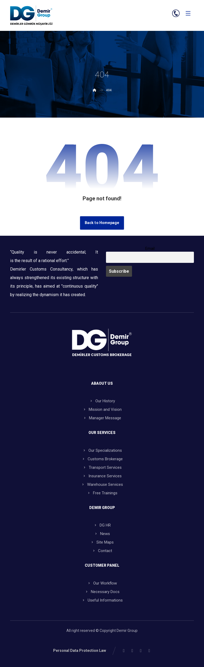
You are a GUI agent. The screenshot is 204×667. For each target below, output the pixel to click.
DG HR (102, 525)
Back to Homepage (102, 223)
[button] (188, 13)
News (102, 533)
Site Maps (102, 542)
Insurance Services (102, 476)
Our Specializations (102, 450)
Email (150, 248)
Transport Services (102, 467)
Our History (102, 401)
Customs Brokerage (102, 459)
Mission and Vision (102, 409)
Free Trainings (102, 493)
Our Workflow (102, 583)
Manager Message (102, 418)
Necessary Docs (102, 591)
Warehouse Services (102, 484)
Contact (102, 550)
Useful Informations (102, 600)
